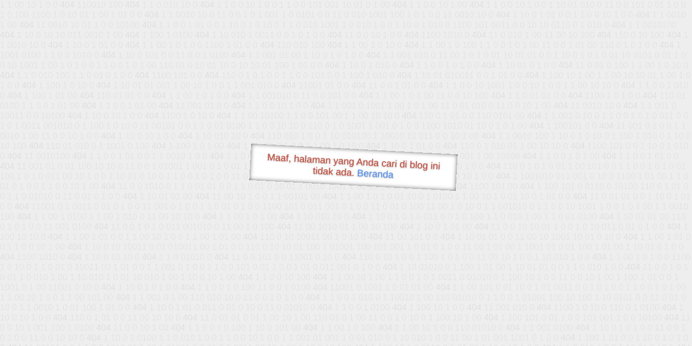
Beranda (375, 173)
